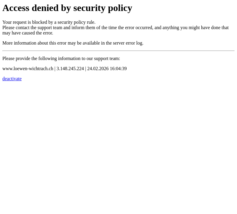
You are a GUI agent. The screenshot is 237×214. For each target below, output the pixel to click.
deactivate (12, 78)
